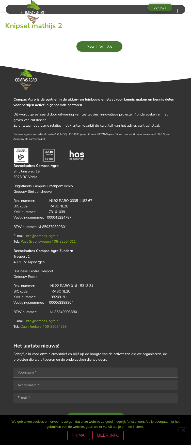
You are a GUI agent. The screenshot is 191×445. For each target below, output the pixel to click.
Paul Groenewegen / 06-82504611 (48, 241)
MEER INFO (108, 435)
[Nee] (183, 430)
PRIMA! (79, 435)
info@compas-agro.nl (42, 236)
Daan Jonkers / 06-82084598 (44, 326)
